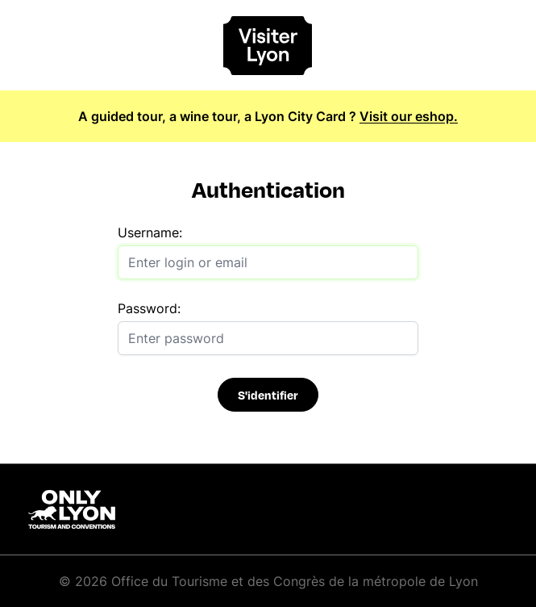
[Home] (268, 45)
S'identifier (268, 395)
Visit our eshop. (408, 116)
